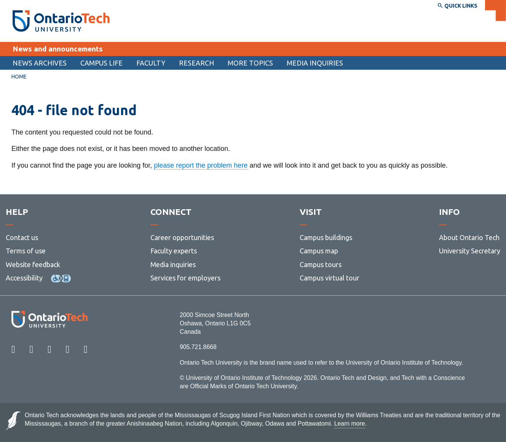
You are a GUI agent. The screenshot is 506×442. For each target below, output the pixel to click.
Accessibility (24, 278)
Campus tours (321, 264)
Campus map (319, 251)
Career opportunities (182, 237)
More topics (250, 63)
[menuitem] (39, 63)
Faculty (150, 63)
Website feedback (33, 264)
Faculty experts (173, 251)
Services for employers (185, 278)
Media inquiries (315, 63)
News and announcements (58, 49)
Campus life (101, 63)
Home (19, 77)
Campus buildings (326, 237)
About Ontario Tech (469, 237)
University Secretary (469, 251)
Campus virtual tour (329, 278)
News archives (40, 63)
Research (196, 63)
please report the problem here (200, 165)
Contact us (22, 237)
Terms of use (26, 251)
